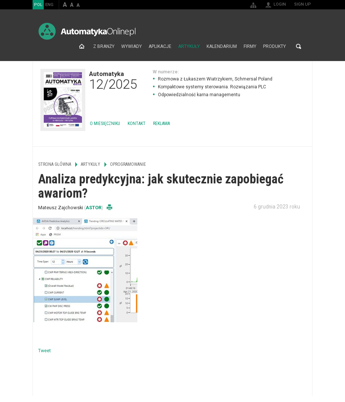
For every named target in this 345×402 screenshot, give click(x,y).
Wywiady (131, 46)
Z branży (104, 46)
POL (38, 4)
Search (298, 46)
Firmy (250, 46)
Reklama (161, 123)
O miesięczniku (105, 123)
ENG (49, 4)
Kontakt (137, 123)
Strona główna (82, 46)
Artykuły (189, 46)
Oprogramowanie (128, 164)
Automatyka (113, 80)
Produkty (274, 46)
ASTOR (93, 207)
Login (280, 4)
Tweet (44, 350)
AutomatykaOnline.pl (87, 31)
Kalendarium (222, 46)
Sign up (302, 4)
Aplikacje (160, 46)
